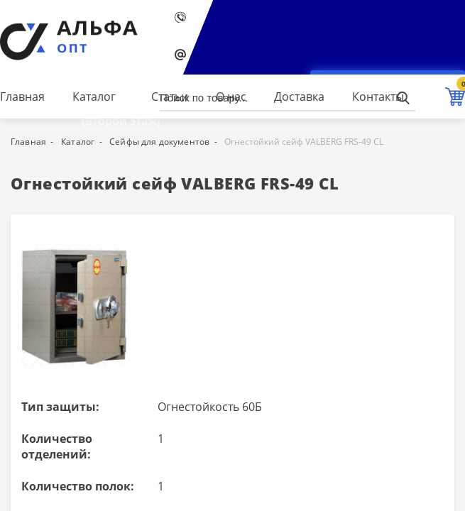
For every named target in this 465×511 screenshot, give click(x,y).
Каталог (94, 96)
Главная (22, 96)
